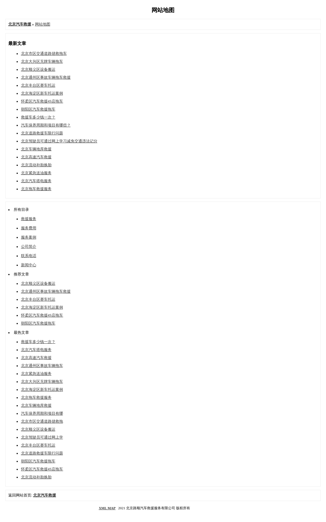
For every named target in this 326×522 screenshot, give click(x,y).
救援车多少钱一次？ (38, 117)
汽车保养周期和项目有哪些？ (46, 125)
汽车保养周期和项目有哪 (42, 413)
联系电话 (28, 256)
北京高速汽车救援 (36, 157)
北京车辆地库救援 (36, 149)
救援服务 (28, 219)
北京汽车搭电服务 (36, 181)
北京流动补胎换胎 (36, 165)
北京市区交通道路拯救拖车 (44, 53)
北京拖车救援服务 (36, 189)
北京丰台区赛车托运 (38, 85)
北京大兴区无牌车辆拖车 (42, 61)
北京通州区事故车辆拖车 (42, 365)
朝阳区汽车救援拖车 (38, 109)
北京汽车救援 (44, 495)
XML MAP (107, 508)
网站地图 (42, 24)
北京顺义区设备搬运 (38, 69)
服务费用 (28, 228)
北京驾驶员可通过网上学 (42, 437)
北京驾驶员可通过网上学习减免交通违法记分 (59, 141)
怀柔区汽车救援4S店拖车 (42, 101)
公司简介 (28, 246)
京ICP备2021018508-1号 (209, 508)
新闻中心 (28, 265)
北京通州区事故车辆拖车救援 (46, 77)
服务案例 (28, 237)
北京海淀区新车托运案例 (42, 93)
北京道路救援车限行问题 (42, 133)
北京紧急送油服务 (36, 173)
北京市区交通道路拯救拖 (42, 421)
